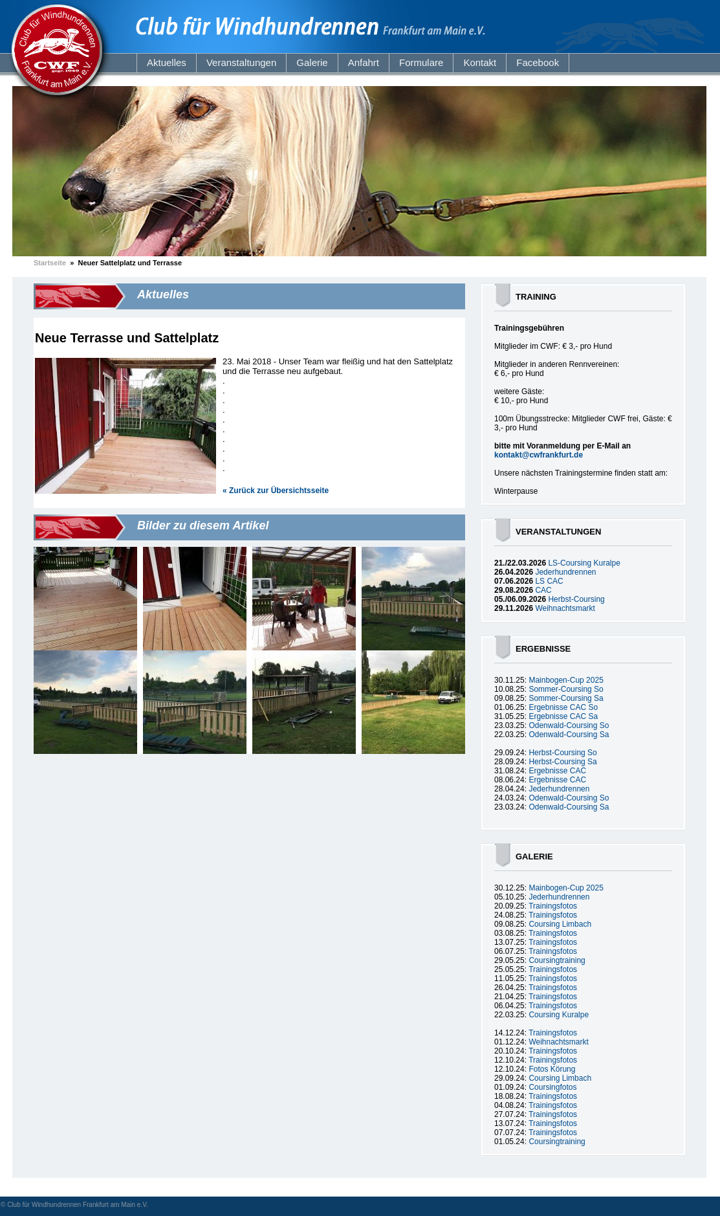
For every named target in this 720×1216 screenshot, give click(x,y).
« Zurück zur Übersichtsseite (276, 490)
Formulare (421, 62)
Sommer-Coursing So (566, 689)
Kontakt (479, 62)
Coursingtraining (557, 960)
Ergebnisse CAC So (563, 707)
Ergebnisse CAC (557, 770)
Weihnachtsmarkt (565, 608)
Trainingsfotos (553, 906)
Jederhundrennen (565, 572)
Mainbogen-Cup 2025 (566, 680)
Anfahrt (363, 62)
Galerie (311, 62)
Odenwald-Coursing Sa (569, 734)
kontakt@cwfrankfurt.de (538, 454)
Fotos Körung (552, 1069)
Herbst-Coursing (576, 599)
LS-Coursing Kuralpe (584, 563)
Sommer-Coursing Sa (566, 698)
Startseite (50, 263)
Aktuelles (166, 62)
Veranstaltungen (241, 62)
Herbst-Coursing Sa (562, 761)
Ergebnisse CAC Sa (563, 716)
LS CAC (549, 581)
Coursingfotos (552, 1087)
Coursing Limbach (560, 924)
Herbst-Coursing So (562, 752)
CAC (543, 590)
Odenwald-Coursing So (569, 725)
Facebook (537, 62)
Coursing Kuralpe (559, 1014)
